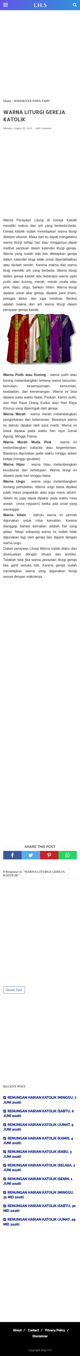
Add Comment (43, 128)
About (17, 1330)
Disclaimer (40, 1336)
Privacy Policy (55, 1330)
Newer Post (14, 990)
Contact (33, 1330)
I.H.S (40, 5)
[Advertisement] (40, 55)
